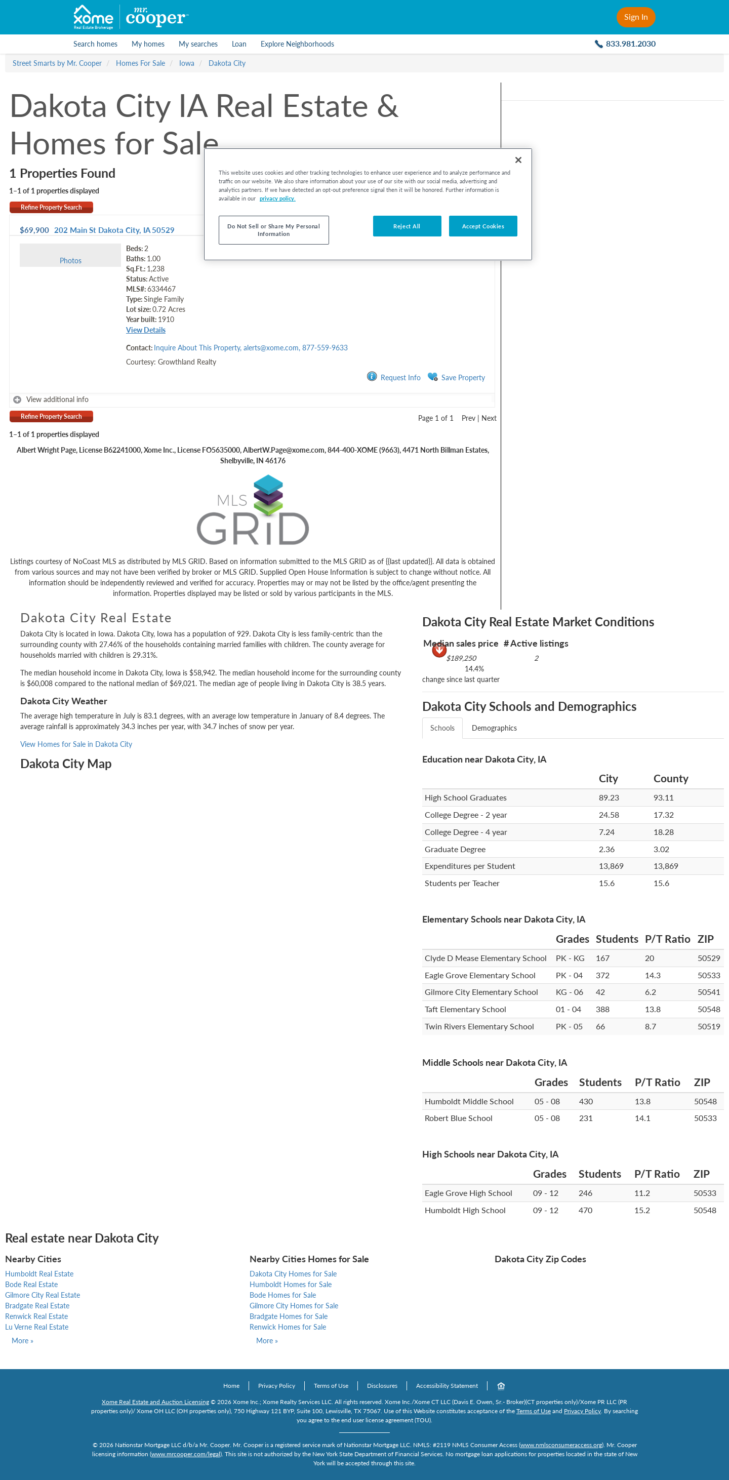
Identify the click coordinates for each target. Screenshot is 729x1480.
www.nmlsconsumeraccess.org (561, 1445)
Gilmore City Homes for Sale (294, 1305)
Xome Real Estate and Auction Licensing (155, 1402)
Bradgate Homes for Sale (289, 1316)
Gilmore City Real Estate (42, 1295)
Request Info (394, 377)
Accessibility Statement (447, 1385)
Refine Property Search (51, 207)
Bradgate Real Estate (37, 1305)
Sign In (636, 16)
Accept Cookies (483, 226)
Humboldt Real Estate (39, 1273)
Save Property (456, 377)
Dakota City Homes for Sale (293, 1273)
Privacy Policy (276, 1385)
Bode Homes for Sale (283, 1295)
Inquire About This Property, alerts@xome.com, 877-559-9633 (251, 347)
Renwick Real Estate (36, 1316)
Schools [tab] (442, 728)
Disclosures (382, 1385)
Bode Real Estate (31, 1284)
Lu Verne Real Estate (36, 1327)
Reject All (407, 226)
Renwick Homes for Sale (288, 1327)
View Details (146, 330)
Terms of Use (331, 1385)
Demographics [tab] (494, 728)
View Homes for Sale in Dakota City (76, 744)
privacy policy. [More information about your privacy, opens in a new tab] (278, 198)
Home (231, 1385)
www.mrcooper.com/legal (185, 1454)
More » (22, 1340)
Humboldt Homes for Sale (291, 1284)
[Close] (518, 160)
